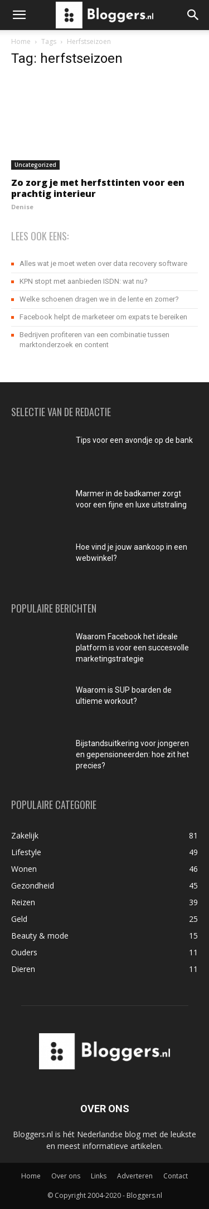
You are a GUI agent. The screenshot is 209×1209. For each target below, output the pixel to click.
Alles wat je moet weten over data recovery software (103, 263)
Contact (175, 1176)
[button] (19, 15)
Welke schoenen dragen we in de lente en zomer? (99, 299)
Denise (22, 207)
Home (21, 41)
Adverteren (135, 1176)
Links (98, 1176)
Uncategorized (35, 165)
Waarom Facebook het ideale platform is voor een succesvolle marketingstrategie (132, 647)
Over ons (65, 1176)
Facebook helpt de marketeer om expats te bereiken (103, 317)
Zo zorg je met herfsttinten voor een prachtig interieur (97, 188)
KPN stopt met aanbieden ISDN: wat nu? (84, 281)
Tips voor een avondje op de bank (134, 440)
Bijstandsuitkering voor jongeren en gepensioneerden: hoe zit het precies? (132, 754)
